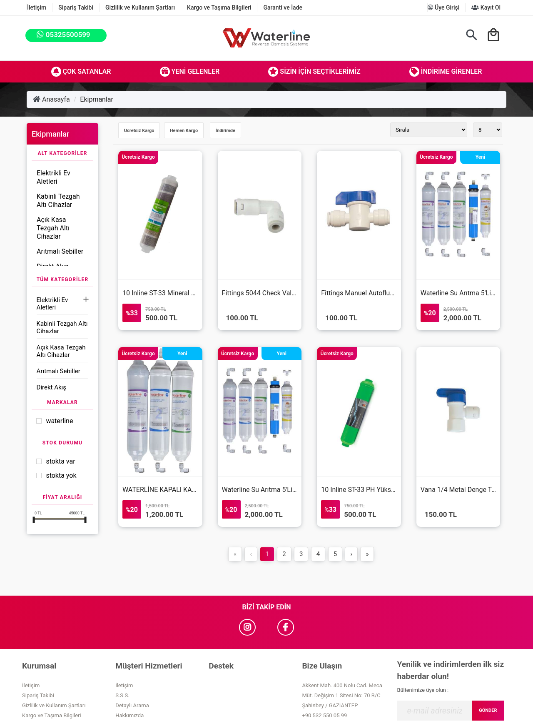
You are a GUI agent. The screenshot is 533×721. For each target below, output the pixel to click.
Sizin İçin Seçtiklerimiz (314, 72)
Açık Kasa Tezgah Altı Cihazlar (53, 228)
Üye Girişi (444, 7)
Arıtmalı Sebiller (60, 251)
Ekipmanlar (96, 99)
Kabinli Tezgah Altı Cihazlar (58, 200)
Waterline (59, 421)
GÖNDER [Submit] (488, 710)
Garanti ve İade (282, 7)
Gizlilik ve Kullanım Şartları (140, 7)
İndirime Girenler (445, 72)
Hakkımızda (129, 715)
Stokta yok (61, 475)
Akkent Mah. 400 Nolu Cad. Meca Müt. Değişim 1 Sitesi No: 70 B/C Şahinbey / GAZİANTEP (342, 695)
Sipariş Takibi (75, 7)
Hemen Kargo (184, 130)
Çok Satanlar (81, 72)
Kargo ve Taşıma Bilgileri (219, 7)
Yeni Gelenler (190, 72)
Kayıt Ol (486, 7)
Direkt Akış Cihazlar (51, 391)
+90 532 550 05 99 (324, 715)
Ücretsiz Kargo (139, 130)
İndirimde (225, 130)
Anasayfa (51, 99)
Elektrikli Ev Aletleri (53, 177)
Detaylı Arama (132, 705)
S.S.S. (122, 695)
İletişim (36, 7)
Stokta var (60, 461)
